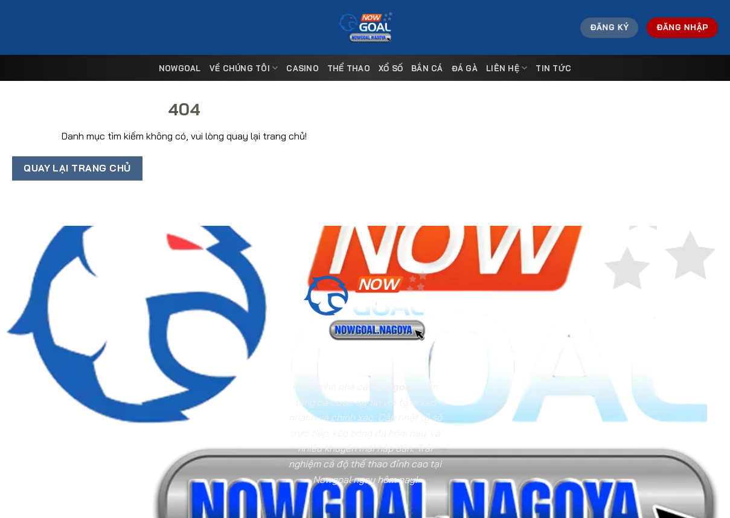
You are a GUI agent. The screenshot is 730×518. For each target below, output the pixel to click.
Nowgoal (180, 68)
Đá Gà (465, 68)
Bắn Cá (427, 68)
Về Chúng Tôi (244, 68)
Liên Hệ (506, 68)
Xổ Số (391, 68)
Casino (302, 68)
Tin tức (553, 68)
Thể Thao (348, 68)
